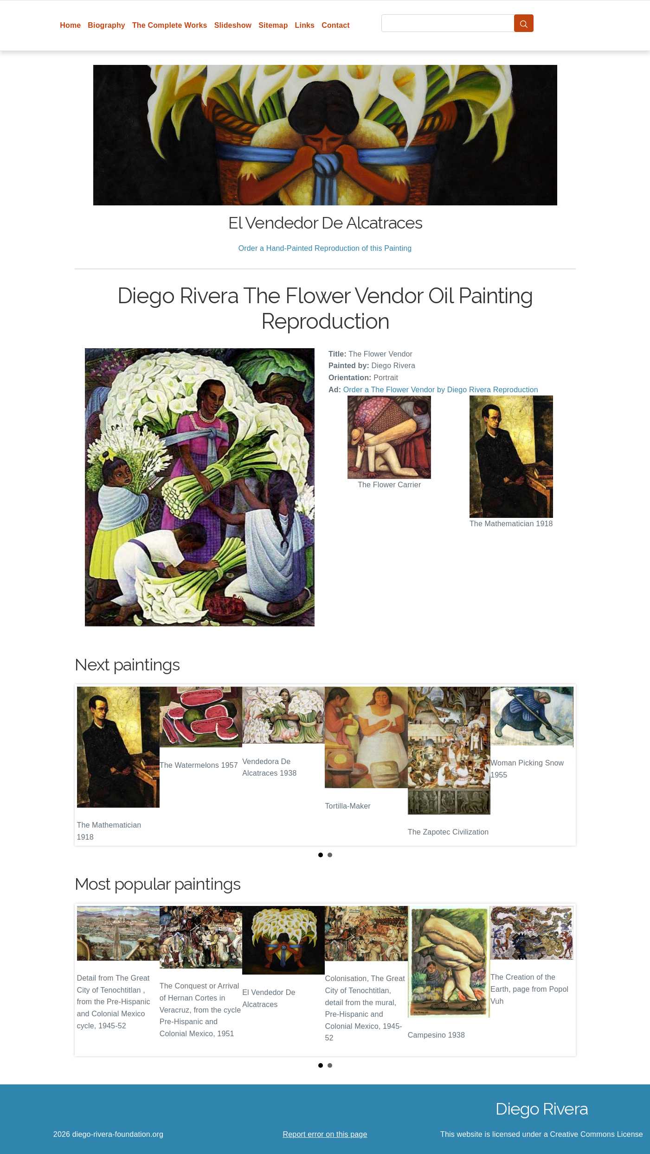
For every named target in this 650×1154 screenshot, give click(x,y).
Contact (336, 25)
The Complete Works (169, 25)
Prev (89, 765)
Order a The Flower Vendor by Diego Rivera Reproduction (440, 390)
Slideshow (233, 25)
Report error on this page (325, 1134)
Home (70, 25)
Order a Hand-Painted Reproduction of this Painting (325, 248)
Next (561, 765)
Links (305, 25)
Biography (106, 25)
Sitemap (273, 25)
